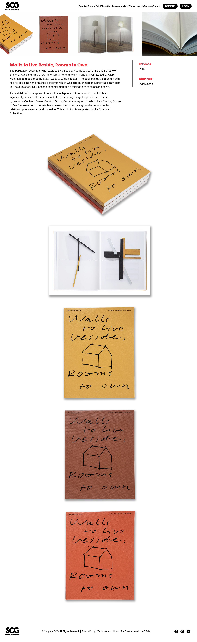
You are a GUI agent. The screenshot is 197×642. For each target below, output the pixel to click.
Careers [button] (145, 6)
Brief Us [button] (170, 6)
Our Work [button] (122, 6)
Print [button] (87, 6)
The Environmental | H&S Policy (136, 631)
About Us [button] (134, 6)
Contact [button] (155, 6)
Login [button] (185, 6)
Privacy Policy (88, 631)
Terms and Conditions (107, 631)
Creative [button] (68, 6)
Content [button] (79, 6)
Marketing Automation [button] (103, 6)
